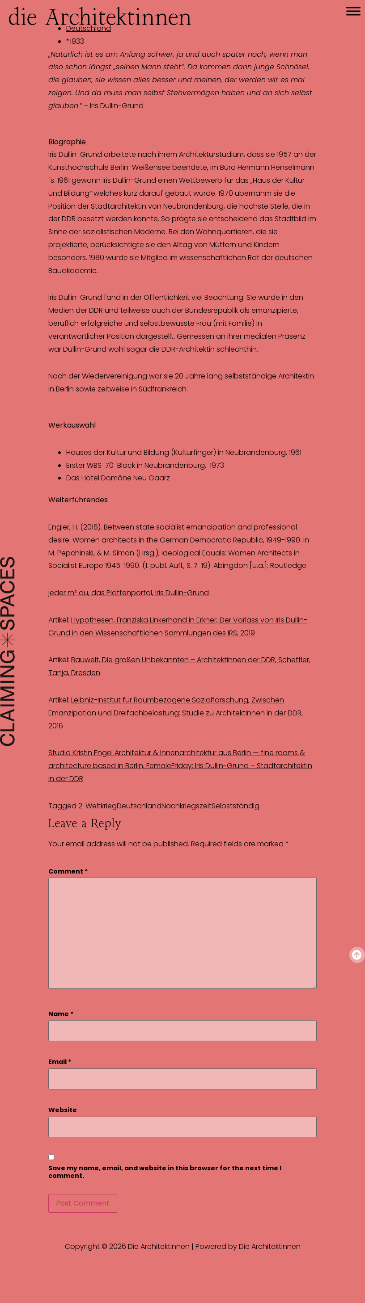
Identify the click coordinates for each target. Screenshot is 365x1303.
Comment (68, 871)
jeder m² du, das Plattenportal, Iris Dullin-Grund (128, 593)
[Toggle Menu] (353, 11)
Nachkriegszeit (186, 806)
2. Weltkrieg (97, 806)
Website (62, 1110)
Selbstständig (235, 806)
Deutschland (139, 806)
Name (60, 1014)
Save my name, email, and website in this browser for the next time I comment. (164, 1172)
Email (59, 1062)
